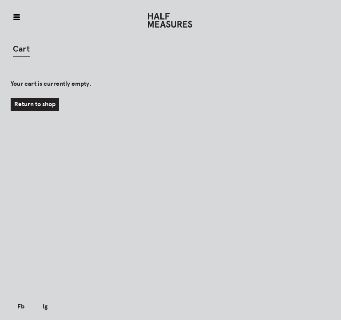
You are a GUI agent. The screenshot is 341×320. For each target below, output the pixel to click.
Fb (20, 306)
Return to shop (35, 104)
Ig (45, 306)
